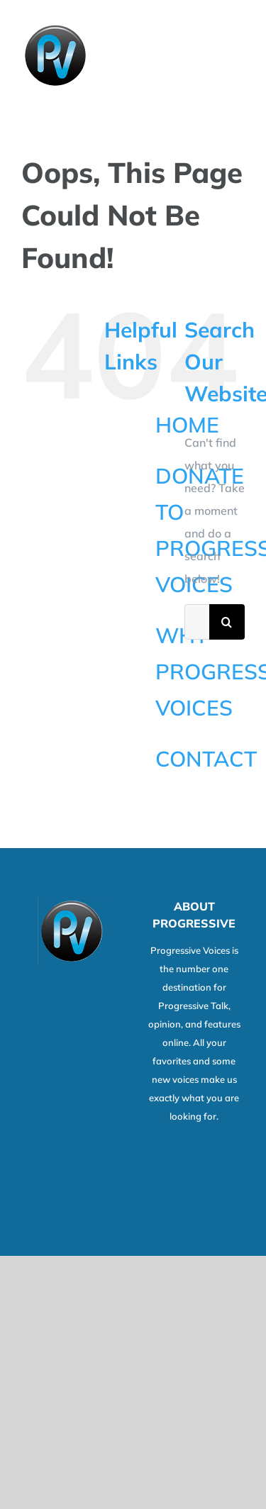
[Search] (227, 622)
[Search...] (196, 622)
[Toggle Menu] (235, 56)
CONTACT (206, 758)
